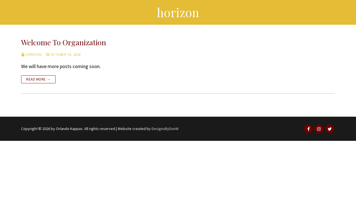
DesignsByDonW (165, 128)
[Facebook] (308, 128)
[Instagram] (319, 128)
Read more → (38, 79)
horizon (31, 54)
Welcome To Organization (63, 42)
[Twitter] (329, 128)
